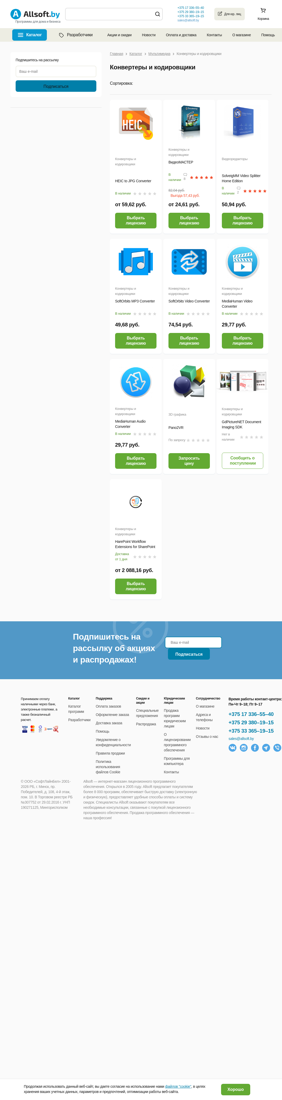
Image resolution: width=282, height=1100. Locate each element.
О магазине (241, 35)
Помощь (268, 35)
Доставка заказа (109, 723)
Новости (148, 35)
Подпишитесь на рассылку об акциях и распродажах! (114, 648)
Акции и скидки (119, 35)
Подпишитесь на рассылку (37, 60)
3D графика (177, 414)
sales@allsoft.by (188, 20)
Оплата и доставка (181, 35)
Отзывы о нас (207, 736)
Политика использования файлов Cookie (108, 766)
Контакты (214, 35)
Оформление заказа (112, 715)
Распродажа (146, 724)
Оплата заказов (108, 706)
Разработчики (75, 35)
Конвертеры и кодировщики (125, 161)
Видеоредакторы (235, 159)
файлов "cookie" (178, 1086)
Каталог (34, 35)
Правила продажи (110, 753)
